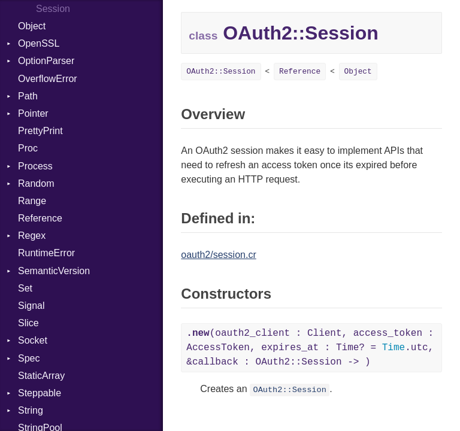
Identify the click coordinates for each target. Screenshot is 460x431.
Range (32, 201)
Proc (28, 148)
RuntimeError (46, 253)
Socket (32, 340)
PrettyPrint (40, 131)
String (30, 410)
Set (25, 288)
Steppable (39, 393)
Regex (32, 235)
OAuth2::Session (220, 71)
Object (32, 26)
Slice (28, 323)
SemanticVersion (54, 271)
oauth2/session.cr (218, 255)
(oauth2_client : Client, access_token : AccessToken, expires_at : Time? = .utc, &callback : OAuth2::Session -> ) (310, 348)
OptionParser (46, 61)
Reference (40, 218)
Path (28, 96)
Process (35, 166)
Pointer (33, 113)
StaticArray (41, 376)
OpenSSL (38, 43)
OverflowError (47, 79)
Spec (29, 358)
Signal (31, 306)
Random (36, 183)
